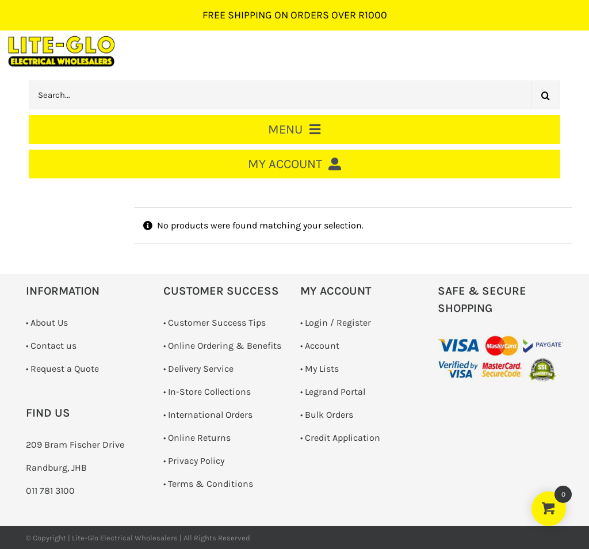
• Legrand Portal (332, 391)
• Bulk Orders (326, 414)
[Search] (545, 95)
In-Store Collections (209, 391)
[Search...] (280, 95)
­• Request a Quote (62, 368)
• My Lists (319, 368)
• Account (319, 345)
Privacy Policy (196, 460)
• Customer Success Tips (214, 322)
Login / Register (338, 322)
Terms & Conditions (210, 483)
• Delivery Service (198, 368)
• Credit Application (340, 437)
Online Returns (199, 437)
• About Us (47, 322)
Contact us (53, 345)
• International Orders (208, 414)
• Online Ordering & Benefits (222, 345)
